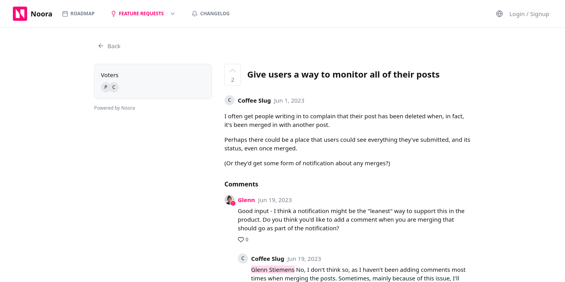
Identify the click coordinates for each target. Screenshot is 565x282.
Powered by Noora (114, 108)
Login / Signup (529, 14)
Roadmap (78, 13)
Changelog (210, 13)
